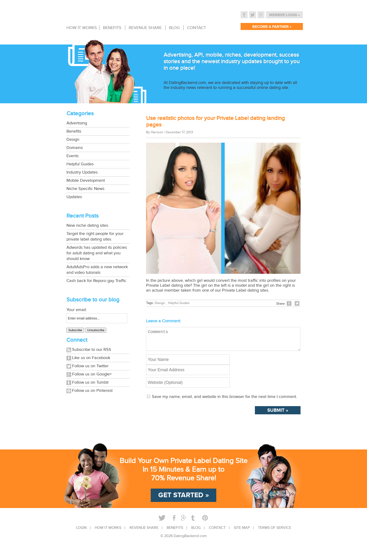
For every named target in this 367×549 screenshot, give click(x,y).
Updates (74, 196)
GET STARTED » (183, 499)
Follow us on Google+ (92, 374)
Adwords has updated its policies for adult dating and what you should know (96, 253)
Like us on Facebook (91, 357)
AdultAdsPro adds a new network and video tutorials (97, 269)
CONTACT (196, 27)
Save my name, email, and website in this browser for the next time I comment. (224, 400)
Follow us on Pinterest (92, 390)
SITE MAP (242, 531)
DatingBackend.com (190, 540)
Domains (74, 147)
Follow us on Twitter (90, 366)
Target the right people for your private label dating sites (95, 236)
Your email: (76, 309)
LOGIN (81, 531)
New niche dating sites (87, 225)
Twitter (252, 14)
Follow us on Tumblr (90, 382)
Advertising (76, 123)
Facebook (244, 14)
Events (72, 155)
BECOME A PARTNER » (271, 27)
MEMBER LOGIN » (284, 15)
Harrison (157, 132)
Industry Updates (82, 172)
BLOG (174, 27)
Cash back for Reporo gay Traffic (96, 280)
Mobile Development (85, 180)
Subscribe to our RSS (91, 349)
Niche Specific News (85, 188)
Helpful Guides (80, 164)
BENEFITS (112, 27)
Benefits (73, 131)
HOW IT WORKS (81, 27)
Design (72, 139)
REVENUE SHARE (145, 27)
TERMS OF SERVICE (274, 531)
